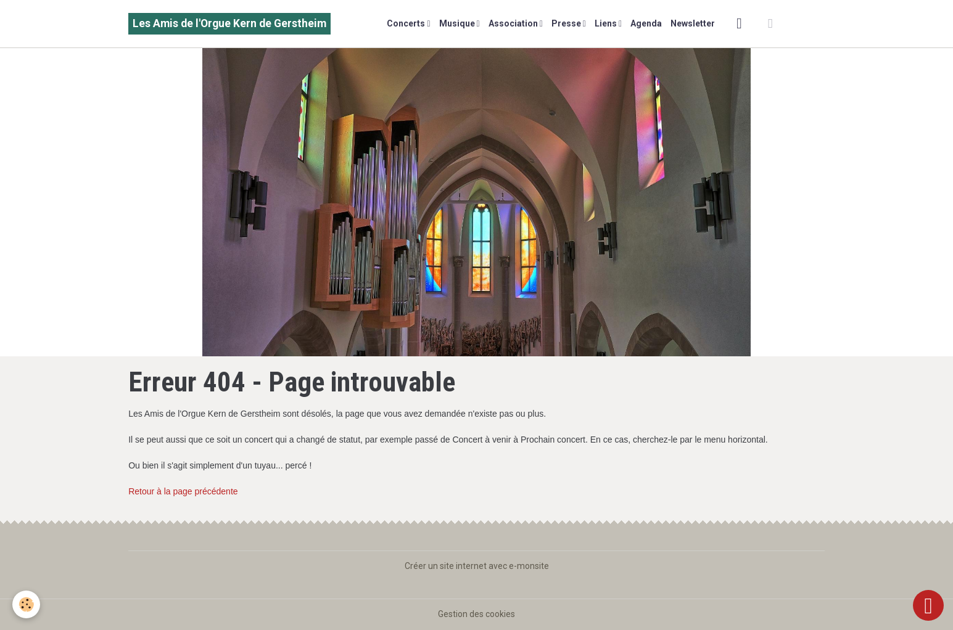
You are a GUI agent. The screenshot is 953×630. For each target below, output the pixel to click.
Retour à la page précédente (182, 491)
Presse (567, 23)
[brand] (229, 24)
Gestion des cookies (476, 614)
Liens (607, 23)
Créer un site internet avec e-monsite (477, 566)
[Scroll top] (928, 605)
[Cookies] (26, 604)
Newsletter (692, 23)
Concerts (407, 23)
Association (514, 23)
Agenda (646, 23)
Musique (458, 23)
